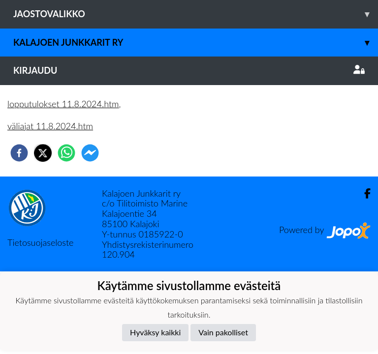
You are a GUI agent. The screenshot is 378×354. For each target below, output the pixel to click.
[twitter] (43, 153)
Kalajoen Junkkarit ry (195, 43)
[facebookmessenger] (90, 153)
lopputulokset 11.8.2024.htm (63, 103)
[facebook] (19, 153)
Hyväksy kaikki (155, 332)
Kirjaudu (189, 70)
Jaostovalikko (195, 14)
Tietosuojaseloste (40, 242)
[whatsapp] (66, 153)
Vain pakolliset (223, 332)
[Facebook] (363, 193)
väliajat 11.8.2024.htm (50, 125)
